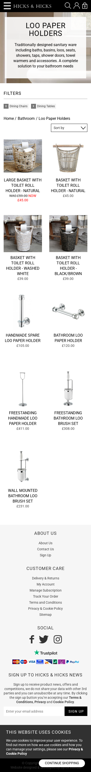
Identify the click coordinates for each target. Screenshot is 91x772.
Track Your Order (45, 596)
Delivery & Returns (45, 578)
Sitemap (45, 615)
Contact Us (45, 549)
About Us (45, 543)
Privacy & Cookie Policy (45, 608)
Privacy (40, 702)
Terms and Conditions (45, 602)
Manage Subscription (46, 590)
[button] (68, 5)
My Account (46, 584)
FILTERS (12, 93)
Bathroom (26, 118)
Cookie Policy (63, 702)
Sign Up (45, 555)
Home (9, 118)
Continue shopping (62, 763)
